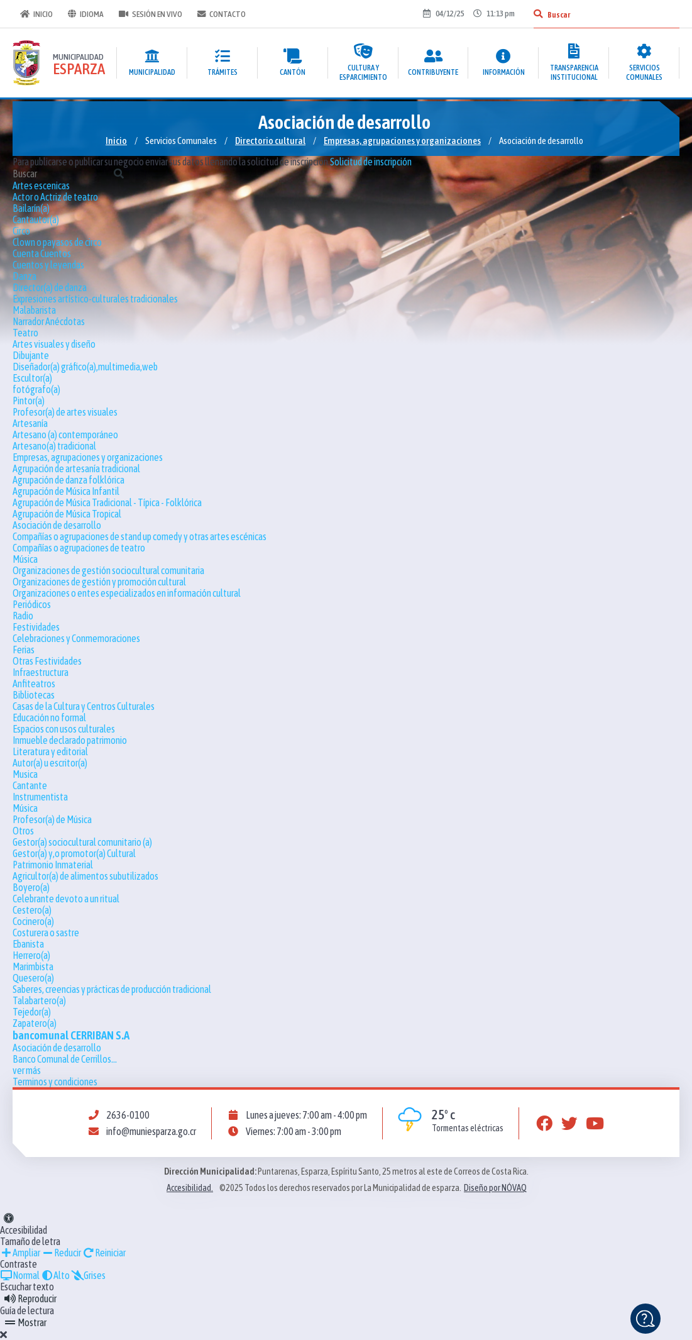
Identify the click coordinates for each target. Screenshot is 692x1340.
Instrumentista (40, 796)
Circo (21, 230)
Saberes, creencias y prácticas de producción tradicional (112, 989)
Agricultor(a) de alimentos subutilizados (85, 876)
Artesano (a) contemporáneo (65, 434)
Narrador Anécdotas (49, 321)
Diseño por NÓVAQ (495, 1188)
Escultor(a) (32, 378)
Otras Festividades (47, 661)
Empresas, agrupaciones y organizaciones (402, 140)
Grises (88, 1275)
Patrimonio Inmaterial (53, 864)
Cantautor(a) (36, 219)
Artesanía (30, 423)
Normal (20, 1275)
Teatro (25, 332)
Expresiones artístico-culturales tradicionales (95, 298)
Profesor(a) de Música (52, 819)
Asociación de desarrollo (57, 525)
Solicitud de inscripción (371, 161)
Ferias (24, 649)
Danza (24, 276)
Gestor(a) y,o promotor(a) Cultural (74, 853)
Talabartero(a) (39, 1000)
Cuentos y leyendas (48, 264)
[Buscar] (538, 14)
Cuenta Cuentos (42, 253)
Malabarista (34, 310)
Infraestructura (41, 672)
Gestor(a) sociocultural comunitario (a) (82, 842)
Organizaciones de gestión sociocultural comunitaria (108, 570)
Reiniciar (104, 1252)
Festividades (36, 627)
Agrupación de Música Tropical (67, 513)
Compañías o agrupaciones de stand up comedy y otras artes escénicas (139, 536)
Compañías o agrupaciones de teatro (79, 547)
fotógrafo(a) (36, 389)
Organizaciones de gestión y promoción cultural (99, 581)
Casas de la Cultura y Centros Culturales (84, 706)
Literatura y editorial (50, 751)
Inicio (36, 14)
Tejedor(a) (32, 1011)
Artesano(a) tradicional (54, 445)
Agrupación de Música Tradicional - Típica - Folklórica (107, 502)
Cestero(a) (32, 910)
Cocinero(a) (33, 921)
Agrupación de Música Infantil (66, 491)
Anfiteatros (34, 683)
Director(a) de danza (50, 287)
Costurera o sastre (46, 932)
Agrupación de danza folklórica (68, 479)
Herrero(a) (31, 955)
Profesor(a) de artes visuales (65, 412)
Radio (23, 615)
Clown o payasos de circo (57, 242)
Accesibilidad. (190, 1188)
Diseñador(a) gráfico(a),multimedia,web (85, 366)
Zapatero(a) (35, 1023)
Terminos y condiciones (55, 1081)
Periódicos (32, 604)
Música (25, 559)
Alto (55, 1275)
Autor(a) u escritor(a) (50, 762)
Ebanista (28, 944)
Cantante (30, 785)
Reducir (61, 1252)
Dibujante (31, 355)
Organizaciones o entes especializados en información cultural (127, 593)
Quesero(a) (33, 977)
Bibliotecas (34, 694)
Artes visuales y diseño (54, 344)
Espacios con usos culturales (64, 728)
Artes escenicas (41, 185)
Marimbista (33, 966)
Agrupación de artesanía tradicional (76, 468)
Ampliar (20, 1252)
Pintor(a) (29, 400)
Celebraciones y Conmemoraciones (76, 638)
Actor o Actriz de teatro (55, 196)
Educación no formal (49, 717)
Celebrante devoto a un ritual (66, 898)
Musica (25, 774)
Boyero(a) (31, 887)
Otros (23, 830)
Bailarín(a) (31, 208)
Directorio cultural (270, 140)
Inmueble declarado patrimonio (70, 740)
